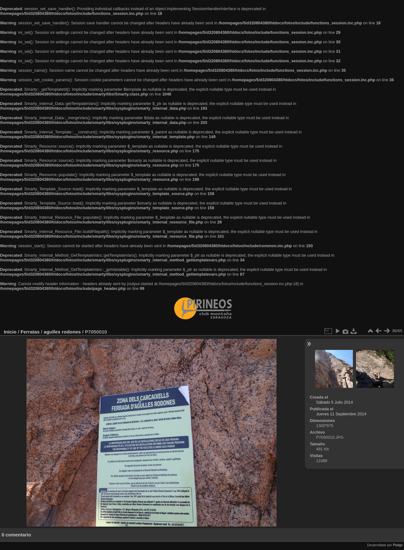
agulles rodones (62, 331)
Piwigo (398, 545)
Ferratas (30, 331)
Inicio (10, 331)
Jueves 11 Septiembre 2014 (341, 414)
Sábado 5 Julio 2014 (334, 402)
